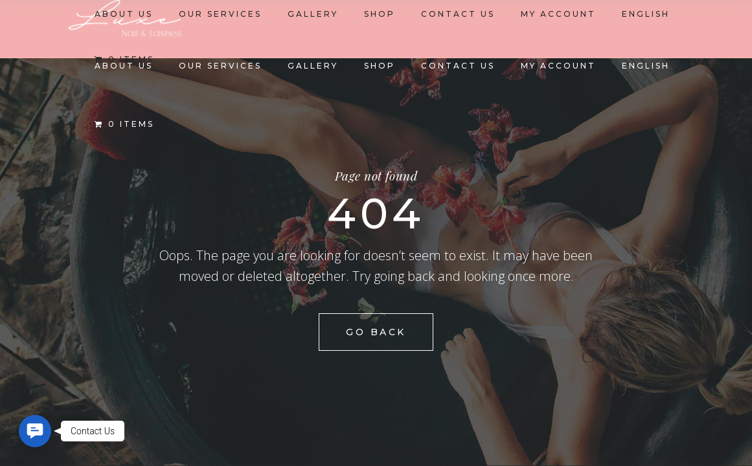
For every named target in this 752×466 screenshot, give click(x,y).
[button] (35, 431)
